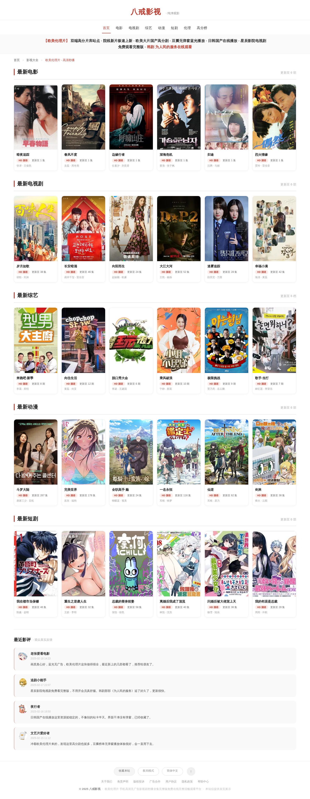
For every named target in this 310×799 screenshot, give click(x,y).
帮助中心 (203, 781)
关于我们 (106, 781)
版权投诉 (138, 781)
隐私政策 (187, 781)
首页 (106, 28)
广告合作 (155, 781)
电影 (119, 28)
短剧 (174, 28)
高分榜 (202, 28)
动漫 (161, 28)
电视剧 (134, 28)
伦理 (187, 28)
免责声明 (122, 781)
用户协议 (171, 781)
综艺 (148, 28)
